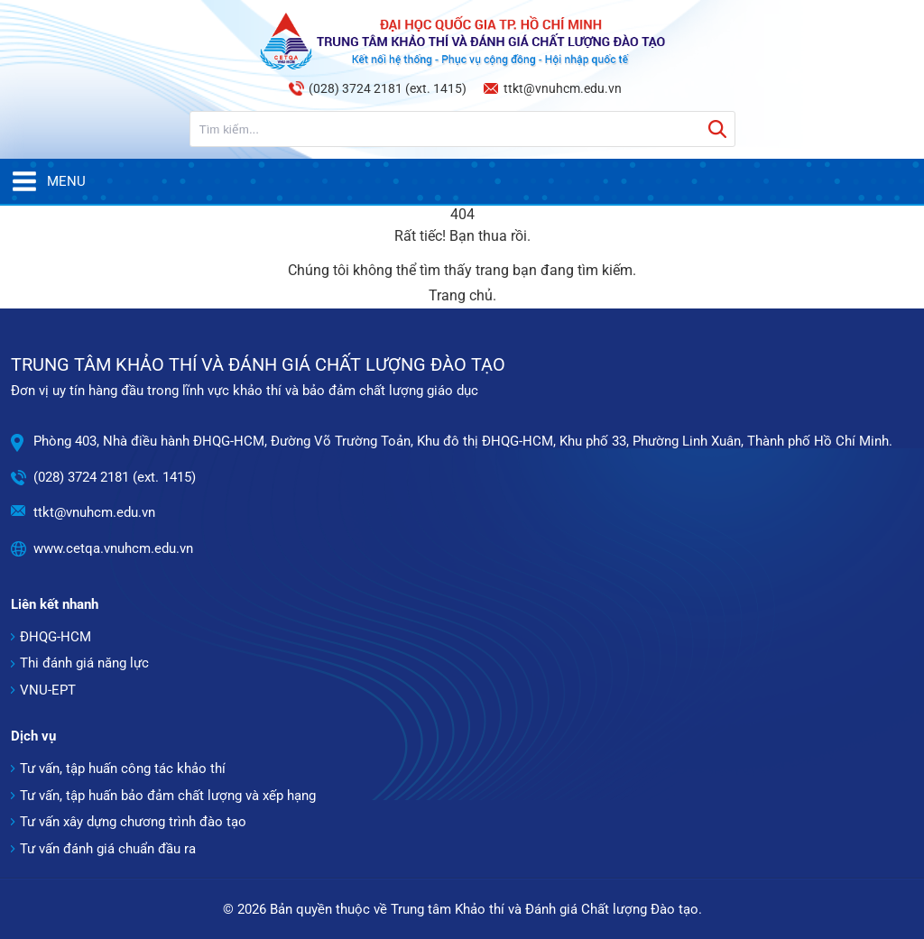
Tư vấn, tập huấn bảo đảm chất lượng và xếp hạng (168, 795)
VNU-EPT (48, 690)
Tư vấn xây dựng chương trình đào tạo (133, 822)
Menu (48, 181)
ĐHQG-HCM (55, 637)
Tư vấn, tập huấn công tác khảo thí (123, 768)
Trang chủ (461, 295)
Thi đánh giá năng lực (84, 663)
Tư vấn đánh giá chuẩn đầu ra (108, 849)
